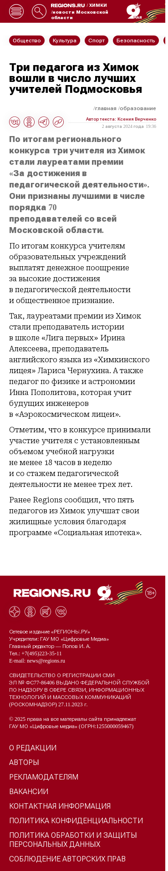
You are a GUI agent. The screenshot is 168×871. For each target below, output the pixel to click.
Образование (138, 108)
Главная (106, 108)
